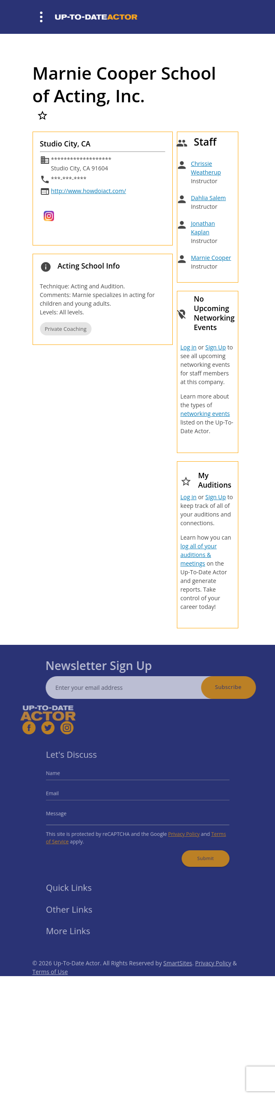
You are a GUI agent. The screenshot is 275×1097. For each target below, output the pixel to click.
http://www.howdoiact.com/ (88, 191)
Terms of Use (50, 982)
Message (65, 812)
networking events (205, 414)
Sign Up (215, 347)
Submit (197, 853)
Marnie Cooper (211, 258)
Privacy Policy (179, 831)
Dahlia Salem (208, 198)
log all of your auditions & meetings (198, 554)
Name (62, 777)
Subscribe (238, 687)
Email (61, 795)
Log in (188, 347)
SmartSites (177, 973)
